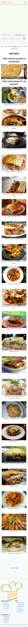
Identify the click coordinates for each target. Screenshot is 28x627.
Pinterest (6, 620)
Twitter (6, 622)
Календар (21, 602)
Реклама (6, 606)
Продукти (21, 610)
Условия (6, 608)
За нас (6, 602)
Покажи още (14, 568)
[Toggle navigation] (25, 2)
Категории (5, 38)
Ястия (19, 611)
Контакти (6, 604)
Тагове (20, 608)
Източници (21, 604)
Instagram (6, 618)
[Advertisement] (14, 19)
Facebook (6, 616)
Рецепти (23, 35)
